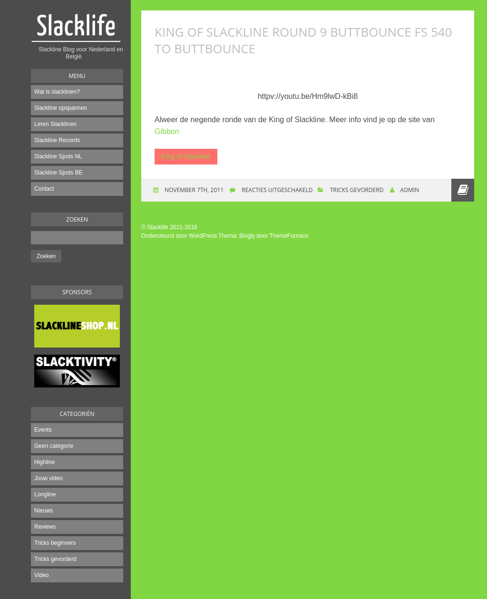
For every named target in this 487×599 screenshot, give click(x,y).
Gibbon (167, 131)
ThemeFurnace (289, 235)
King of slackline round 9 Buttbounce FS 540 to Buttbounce (303, 40)
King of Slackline (186, 156)
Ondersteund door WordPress (179, 235)
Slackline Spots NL (58, 156)
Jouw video (48, 478)
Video (41, 575)
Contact (44, 188)
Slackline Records (57, 140)
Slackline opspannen (60, 108)
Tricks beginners (55, 543)
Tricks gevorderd (55, 559)
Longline (45, 494)
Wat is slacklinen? (57, 91)
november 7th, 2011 (193, 190)
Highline (44, 462)
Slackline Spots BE (58, 172)
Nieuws (43, 510)
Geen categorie (53, 446)
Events (43, 429)
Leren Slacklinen (55, 124)
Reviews (45, 526)
